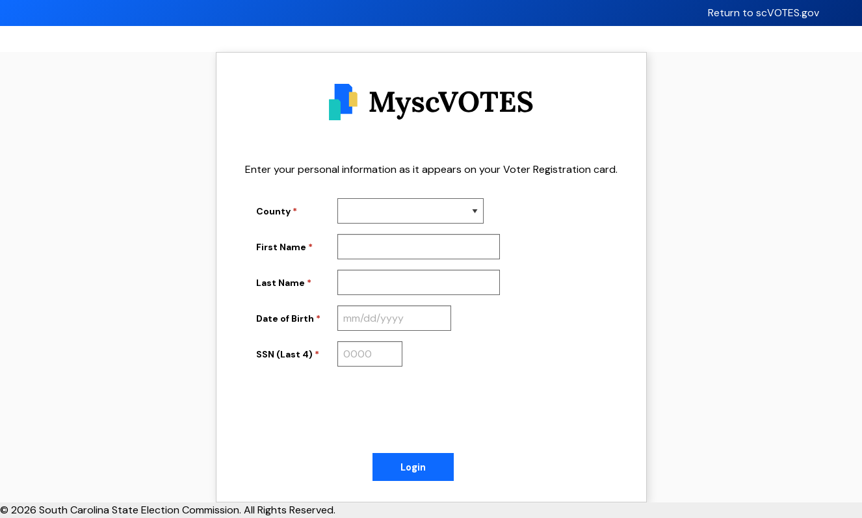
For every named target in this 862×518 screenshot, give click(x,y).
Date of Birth (285, 318)
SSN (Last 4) (284, 354)
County (273, 211)
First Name (281, 247)
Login (413, 467)
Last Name (280, 283)
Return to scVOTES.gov (763, 12)
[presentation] (355, 412)
